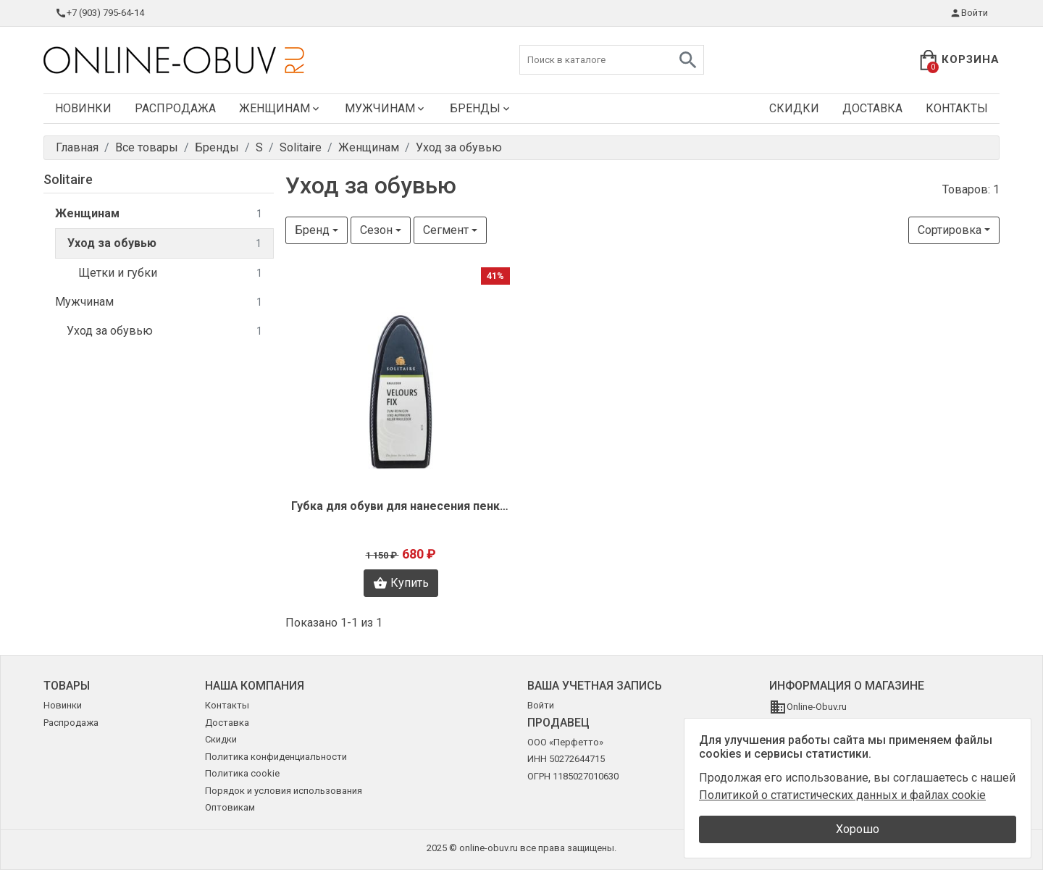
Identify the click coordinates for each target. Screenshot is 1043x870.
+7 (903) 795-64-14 (99, 13)
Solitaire (68, 179)
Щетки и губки (170, 273)
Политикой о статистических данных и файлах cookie (842, 795)
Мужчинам (386, 108)
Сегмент (446, 230)
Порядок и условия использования (283, 790)
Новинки (83, 108)
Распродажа (175, 108)
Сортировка (949, 230)
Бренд (312, 230)
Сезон (376, 230)
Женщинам (280, 108)
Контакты (957, 108)
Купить (401, 583)
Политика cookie (242, 773)
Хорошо (857, 829)
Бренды (481, 108)
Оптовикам (230, 807)
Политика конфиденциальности (276, 756)
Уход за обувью (164, 243)
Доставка (872, 108)
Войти (969, 13)
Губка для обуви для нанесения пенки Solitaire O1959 (400, 506)
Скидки (794, 108)
